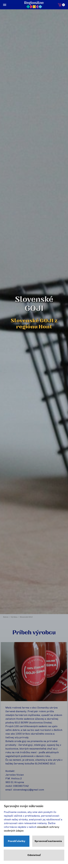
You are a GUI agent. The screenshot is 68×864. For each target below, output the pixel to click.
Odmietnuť (34, 855)
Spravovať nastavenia (48, 841)
